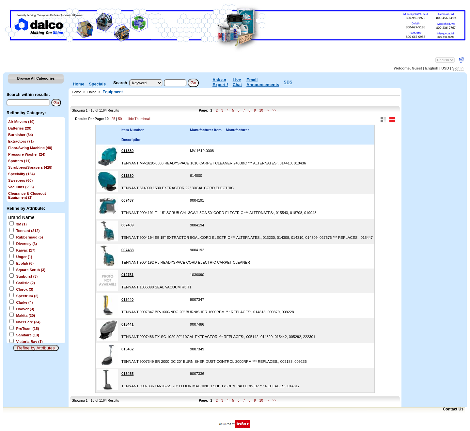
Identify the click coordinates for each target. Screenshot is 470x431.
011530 (127, 175)
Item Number (132, 130)
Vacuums (21, 187)
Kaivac (25, 250)
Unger (24, 257)
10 (261, 110)
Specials (97, 84)
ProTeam (27, 329)
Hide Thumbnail (138, 119)
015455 (127, 374)
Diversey (26, 244)
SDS (288, 82)
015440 (127, 299)
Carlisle (25, 283)
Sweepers (20, 180)
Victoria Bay (29, 342)
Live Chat (237, 82)
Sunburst (27, 276)
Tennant (27, 231)
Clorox (24, 289)
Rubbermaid (29, 237)
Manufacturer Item (206, 130)
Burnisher (20, 135)
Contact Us (453, 409)
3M (21, 224)
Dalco (92, 92)
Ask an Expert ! (220, 82)
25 (113, 119)
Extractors (21, 141)
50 (120, 119)
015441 (127, 324)
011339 (127, 151)
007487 (127, 200)
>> (274, 110)
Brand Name (21, 217)
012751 (127, 275)
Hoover (25, 309)
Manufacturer (237, 130)
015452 (127, 349)
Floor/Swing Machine (30, 148)
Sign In (457, 68)
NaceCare (28, 322)
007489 (127, 225)
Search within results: (28, 94)
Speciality (21, 174)
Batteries (19, 128)
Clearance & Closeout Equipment (27, 195)
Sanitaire (27, 335)
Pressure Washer (26, 154)
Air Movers (21, 122)
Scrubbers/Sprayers (30, 167)
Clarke (24, 302)
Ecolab (24, 263)
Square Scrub (30, 270)
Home (79, 84)
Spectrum (27, 296)
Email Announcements (262, 82)
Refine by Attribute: (26, 208)
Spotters (19, 161)
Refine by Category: (26, 112)
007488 (127, 250)
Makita (25, 315)
